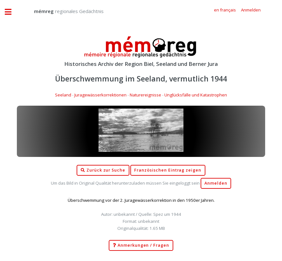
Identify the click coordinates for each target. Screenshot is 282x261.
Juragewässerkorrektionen (100, 95)
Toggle (11, 12)
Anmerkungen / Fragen (141, 245)
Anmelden (215, 183)
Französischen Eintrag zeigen (167, 170)
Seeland (63, 95)
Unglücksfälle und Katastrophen (195, 95)
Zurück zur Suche (103, 170)
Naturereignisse (145, 95)
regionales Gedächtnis (62, 11)
